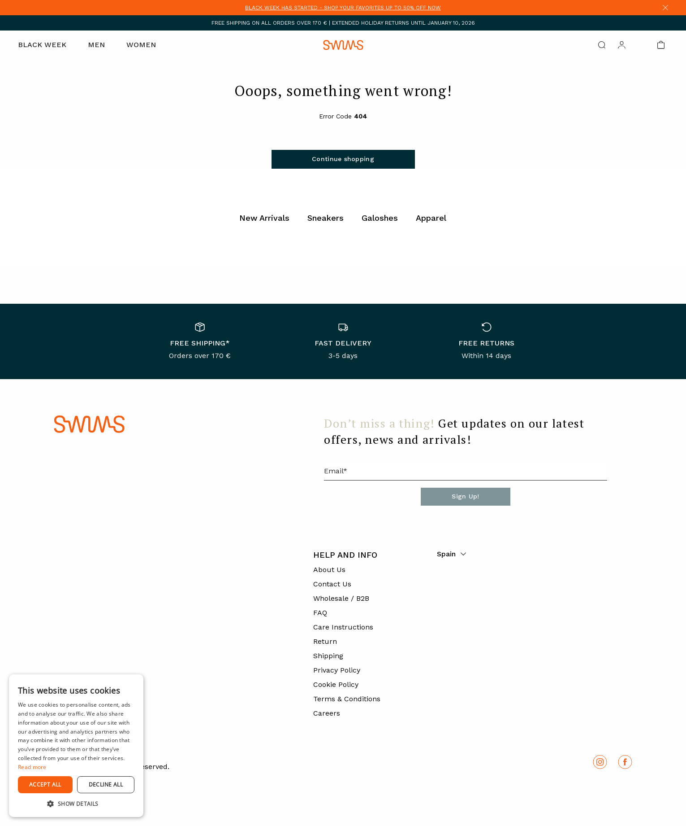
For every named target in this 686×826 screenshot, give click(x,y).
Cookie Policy (335, 684)
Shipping (328, 655)
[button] (76, 803)
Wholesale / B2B (341, 598)
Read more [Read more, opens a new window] (32, 767)
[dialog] (76, 745)
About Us (329, 569)
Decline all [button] (106, 784)
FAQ (320, 612)
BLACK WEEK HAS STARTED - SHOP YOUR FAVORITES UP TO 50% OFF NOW (343, 7)
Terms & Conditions (346, 699)
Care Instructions (343, 627)
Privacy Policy (336, 670)
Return (325, 641)
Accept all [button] (45, 784)
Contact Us (332, 584)
